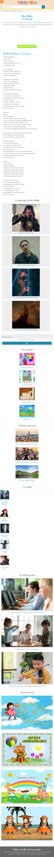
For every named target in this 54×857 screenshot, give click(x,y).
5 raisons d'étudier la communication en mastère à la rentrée (27, 611)
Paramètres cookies (41, 854)
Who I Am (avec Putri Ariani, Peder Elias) (26, 329)
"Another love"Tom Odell (5, 535)
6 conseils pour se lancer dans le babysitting (27, 648)
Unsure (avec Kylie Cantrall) (26, 232)
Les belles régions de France (27, 479)
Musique (7, 11)
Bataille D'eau (27, 418)
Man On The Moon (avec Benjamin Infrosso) (26, 296)
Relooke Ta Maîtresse (27, 366)
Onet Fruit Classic (27, 401)
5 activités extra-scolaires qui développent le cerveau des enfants (27, 685)
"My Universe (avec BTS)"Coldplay (5, 502)
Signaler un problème (31, 854)
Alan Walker (13, 11)
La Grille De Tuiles (27, 384)
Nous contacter (22, 854)
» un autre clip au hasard (27, 46)
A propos (10, 854)
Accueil (2, 11)
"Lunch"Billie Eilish (5, 519)
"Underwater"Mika (5, 567)
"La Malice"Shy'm (5, 551)
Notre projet (15, 854)
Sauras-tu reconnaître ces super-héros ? (27, 461)
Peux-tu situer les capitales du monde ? (27, 443)
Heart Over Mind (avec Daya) (26, 264)
